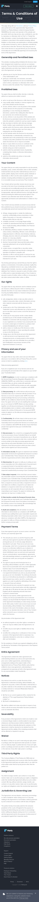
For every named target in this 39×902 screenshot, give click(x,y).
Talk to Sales (28, 6)
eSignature (7, 842)
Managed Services (9, 859)
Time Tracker (7, 875)
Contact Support (28, 1)
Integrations (7, 846)
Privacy (12, 881)
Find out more (23, 898)
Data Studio (7, 844)
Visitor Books (7, 873)
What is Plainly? (8, 861)
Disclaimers (19, 26)
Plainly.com (24, 884)
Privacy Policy (32, 26)
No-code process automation (12, 838)
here (26, 361)
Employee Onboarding (10, 871)
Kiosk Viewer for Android (10, 877)
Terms (27, 881)
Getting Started (8, 857)
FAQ (5, 863)
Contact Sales (7, 855)
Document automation (10, 840)
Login (35, 1)
